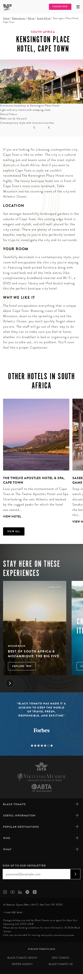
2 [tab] (35, 746)
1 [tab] (32, 746)
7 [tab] (52, 746)
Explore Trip (22, 666)
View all (13, 531)
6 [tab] (48, 746)
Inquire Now (60, 6)
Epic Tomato (60, 958)
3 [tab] (39, 746)
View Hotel (12, 516)
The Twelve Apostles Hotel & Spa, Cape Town (34, 480)
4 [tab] (42, 746)
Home (6, 18)
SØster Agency (22, 964)
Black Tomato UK (61, 964)
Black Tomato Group (22, 958)
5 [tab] (45, 746)
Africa (31, 18)
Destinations (18, 18)
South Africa (44, 18)
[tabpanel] (34, 459)
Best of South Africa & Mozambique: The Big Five (33, 653)
